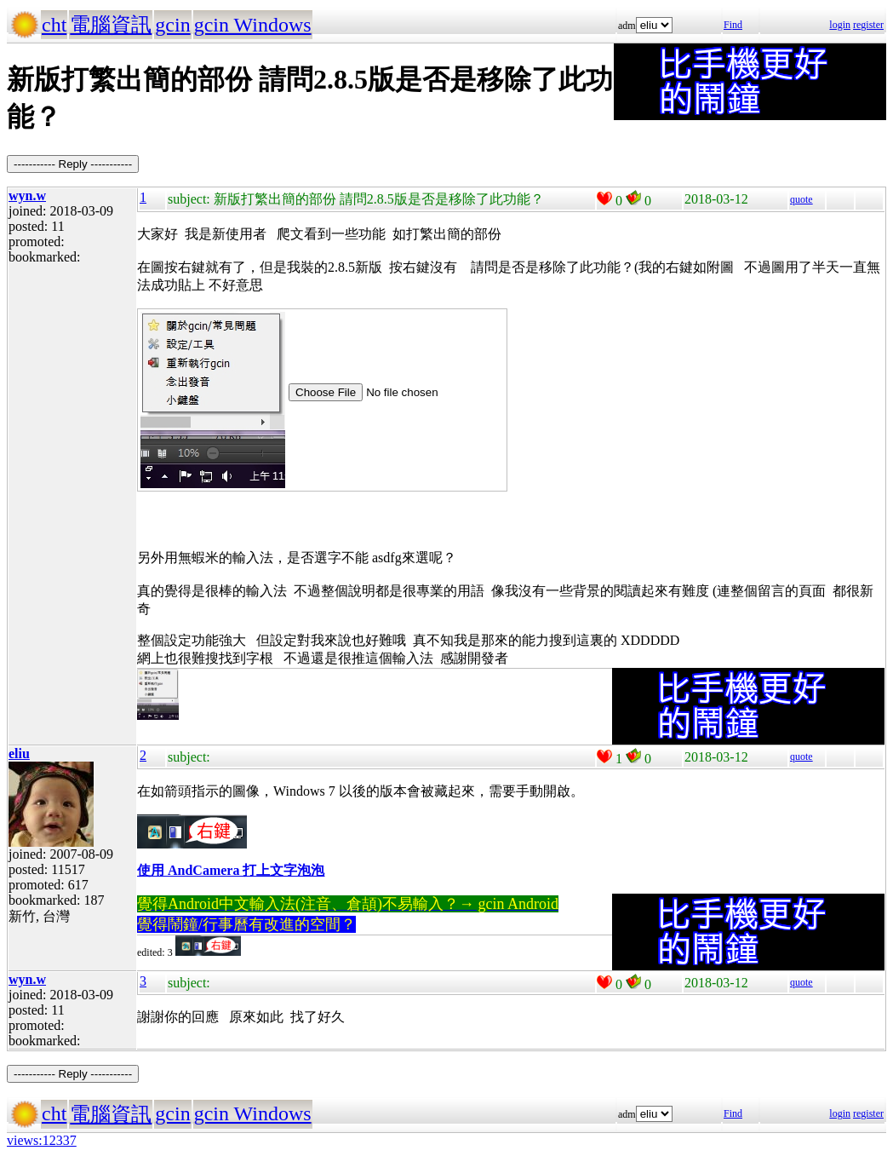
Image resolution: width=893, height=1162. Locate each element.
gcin (172, 25)
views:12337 (42, 1140)
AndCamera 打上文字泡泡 (246, 870)
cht (54, 25)
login (839, 25)
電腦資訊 (111, 25)
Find (733, 25)
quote (801, 199)
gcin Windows (253, 25)
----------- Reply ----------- (73, 164)
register (868, 25)
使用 (152, 870)
